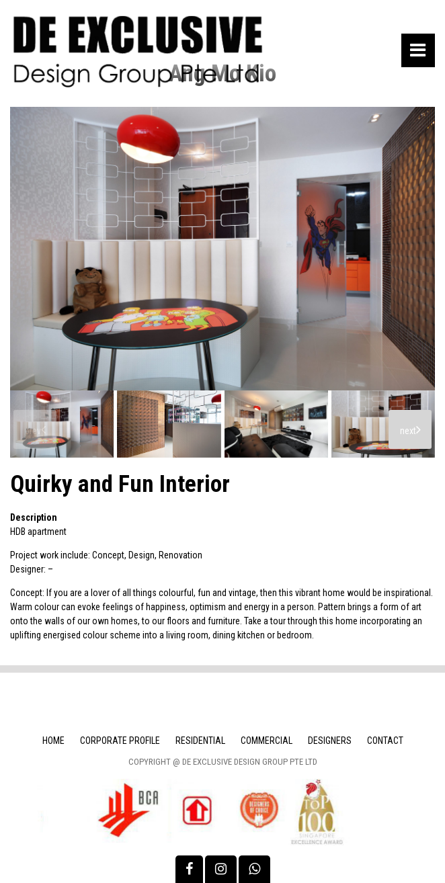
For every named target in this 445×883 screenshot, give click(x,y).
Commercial (266, 740)
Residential (200, 740)
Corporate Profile (120, 740)
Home (53, 740)
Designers (330, 740)
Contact (385, 740)
